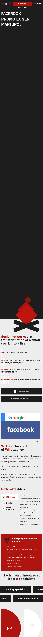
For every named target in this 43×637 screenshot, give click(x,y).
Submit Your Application (22, 4)
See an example (21, 390)
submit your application (22, 397)
